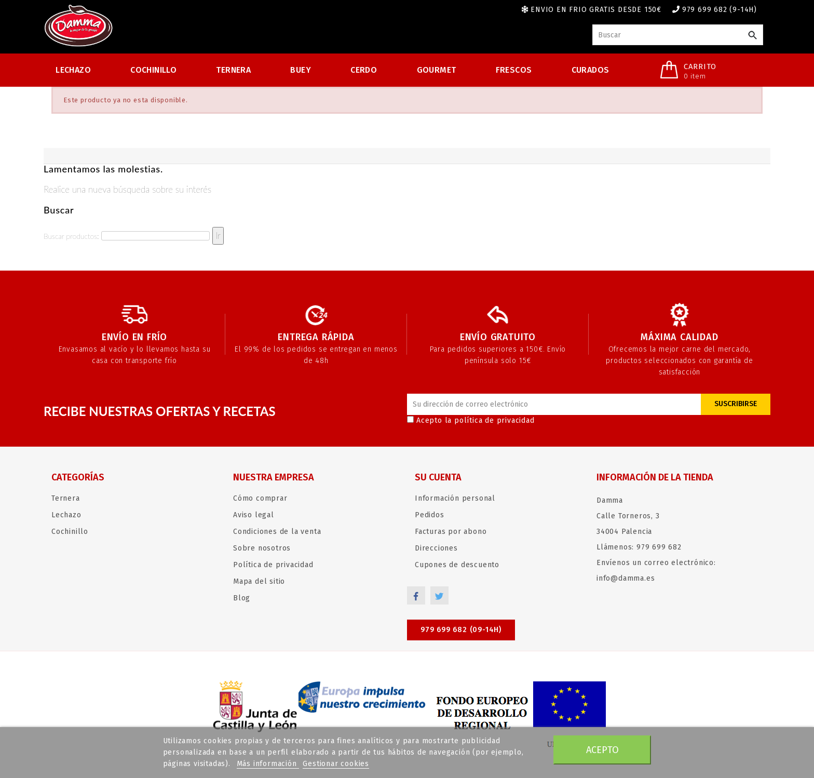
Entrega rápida (316, 337)
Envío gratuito (498, 337)
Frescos (514, 70)
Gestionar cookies (336, 763)
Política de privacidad (273, 564)
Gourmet (436, 70)
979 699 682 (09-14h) (460, 629)
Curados (590, 70)
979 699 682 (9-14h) (719, 9)
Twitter (439, 595)
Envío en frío (134, 337)
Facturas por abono (450, 531)
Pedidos (429, 515)
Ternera (233, 70)
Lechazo (73, 70)
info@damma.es (625, 578)
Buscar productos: (71, 236)
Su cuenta (438, 477)
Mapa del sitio (259, 581)
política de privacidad (494, 420)
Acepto (602, 750)
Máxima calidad (679, 337)
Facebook (416, 595)
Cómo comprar (260, 498)
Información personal (455, 498)
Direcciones (436, 548)
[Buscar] (677, 34)
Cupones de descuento (457, 564)
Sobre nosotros (262, 548)
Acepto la (471, 420)
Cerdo (363, 70)
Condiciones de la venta (277, 531)
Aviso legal (253, 515)
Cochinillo (153, 70)
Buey (300, 70)
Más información (268, 763)
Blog (241, 598)
